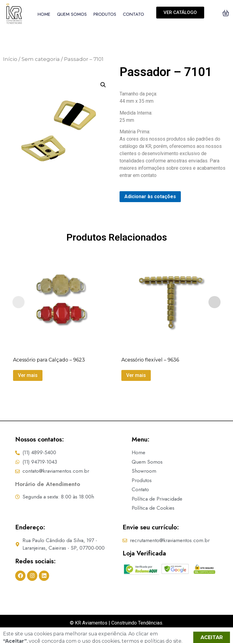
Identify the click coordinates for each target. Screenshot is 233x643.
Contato (133, 14)
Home (44, 14)
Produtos (104, 14)
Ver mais (28, 375)
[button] (103, 84)
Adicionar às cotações (150, 196)
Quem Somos (72, 14)
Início (10, 59)
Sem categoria (41, 59)
